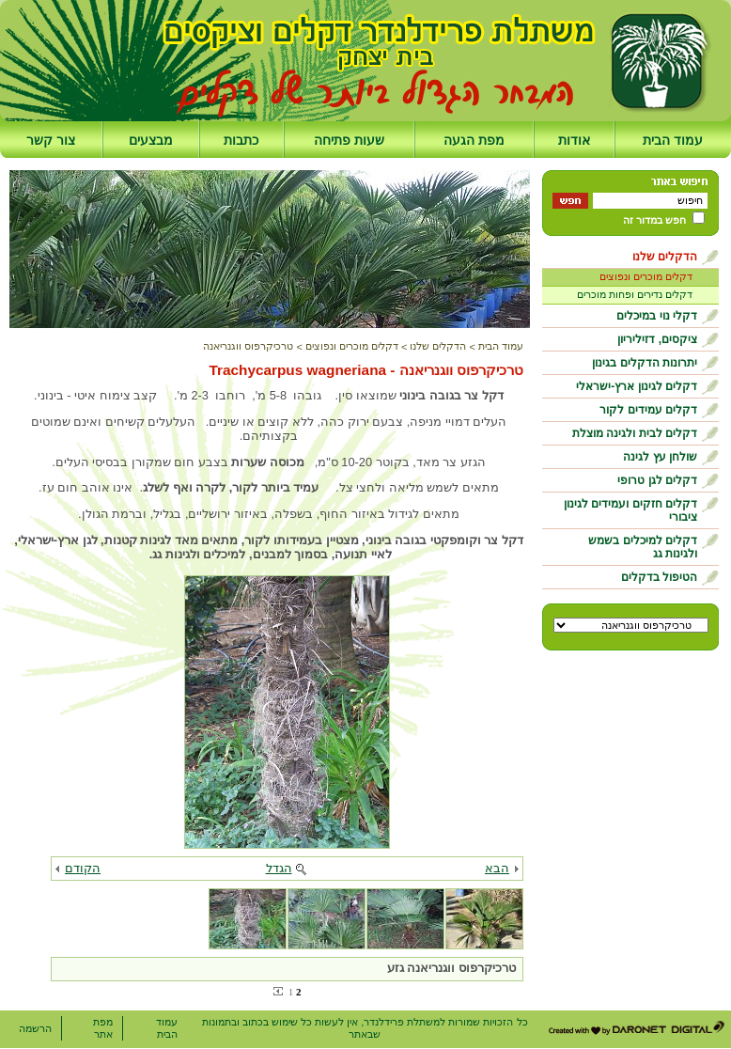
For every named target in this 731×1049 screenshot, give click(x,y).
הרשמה (35, 1028)
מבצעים (151, 140)
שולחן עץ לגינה (660, 456)
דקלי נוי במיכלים (656, 315)
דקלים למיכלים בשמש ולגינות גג (642, 547)
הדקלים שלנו (664, 256)
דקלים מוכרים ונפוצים (645, 276)
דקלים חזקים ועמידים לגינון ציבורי (630, 510)
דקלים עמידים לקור (648, 409)
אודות (574, 140)
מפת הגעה (474, 140)
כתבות (241, 140)
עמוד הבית (673, 140)
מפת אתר (103, 1028)
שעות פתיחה (349, 140)
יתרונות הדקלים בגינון (644, 362)
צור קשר (50, 140)
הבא (497, 868)
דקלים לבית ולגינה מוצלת (634, 433)
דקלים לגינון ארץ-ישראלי (636, 386)
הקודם (83, 868)
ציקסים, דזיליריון (657, 339)
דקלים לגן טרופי (657, 480)
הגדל (279, 868)
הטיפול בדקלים (659, 577)
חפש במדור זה (654, 220)
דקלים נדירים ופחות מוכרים (634, 294)
